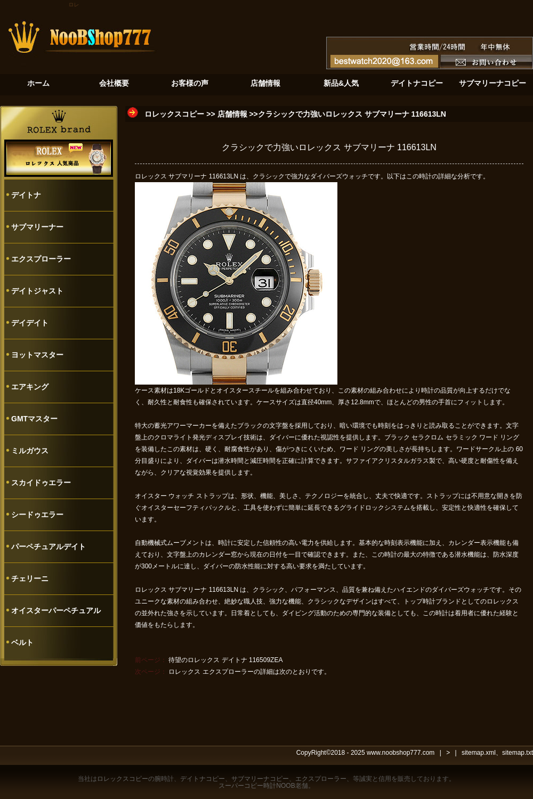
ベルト (22, 642)
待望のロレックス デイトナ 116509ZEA (225, 660)
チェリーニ (30, 578)
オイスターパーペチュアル (56, 610)
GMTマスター (34, 418)
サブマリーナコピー (260, 778)
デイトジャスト (37, 291)
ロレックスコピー (174, 114)
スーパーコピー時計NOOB (257, 785)
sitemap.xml (479, 752)
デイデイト (30, 323)
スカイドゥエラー (41, 482)
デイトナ (26, 195)
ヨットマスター (37, 354)
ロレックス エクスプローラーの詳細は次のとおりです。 (249, 671)
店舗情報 (232, 114)
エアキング (30, 386)
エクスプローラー (41, 259)
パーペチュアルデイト (48, 546)
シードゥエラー (37, 514)
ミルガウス (30, 450)
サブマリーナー (37, 227)
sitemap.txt (517, 752)
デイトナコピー (202, 778)
